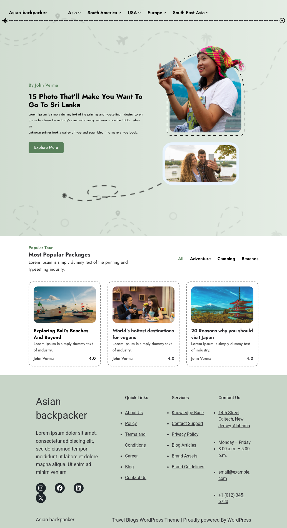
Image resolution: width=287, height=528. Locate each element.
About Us (134, 412)
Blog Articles (184, 445)
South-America (102, 12)
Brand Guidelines (188, 466)
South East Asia (189, 12)
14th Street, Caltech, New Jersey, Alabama (234, 419)
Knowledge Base (188, 412)
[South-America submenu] (119, 12)
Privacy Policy (185, 434)
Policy (131, 423)
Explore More (46, 147)
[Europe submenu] (164, 12)
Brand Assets (184, 456)
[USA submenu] (139, 12)
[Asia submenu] (79, 12)
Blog (129, 466)
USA (132, 12)
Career (131, 456)
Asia (72, 12)
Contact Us (135, 477)
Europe (155, 12)
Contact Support (187, 423)
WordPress (239, 520)
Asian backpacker (28, 12)
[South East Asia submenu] (207, 12)
